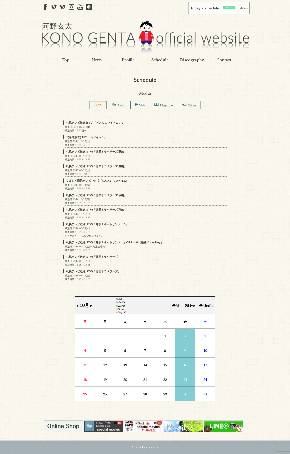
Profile (128, 60)
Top (65, 60)
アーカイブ (73, 235)
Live (120, 298)
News (97, 60)
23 (185, 380)
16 (185, 365)
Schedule (159, 60)
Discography (192, 60)
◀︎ (77, 305)
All (176, 305)
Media (121, 302)
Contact (224, 60)
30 (185, 394)
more (245, 7)
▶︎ (91, 305)
